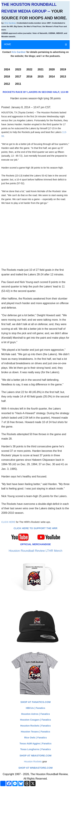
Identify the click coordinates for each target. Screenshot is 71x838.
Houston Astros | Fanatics (35, 714)
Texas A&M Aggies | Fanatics (35, 743)
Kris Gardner (10, 23)
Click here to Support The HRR (35, 528)
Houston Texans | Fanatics (35, 731)
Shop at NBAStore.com (35, 755)
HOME (7, 44)
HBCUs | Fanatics (35, 708)
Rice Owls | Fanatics (35, 737)
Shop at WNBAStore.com (35, 767)
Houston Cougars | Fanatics (35, 719)
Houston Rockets (33, 761)
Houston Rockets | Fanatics (35, 725)
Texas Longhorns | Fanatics (35, 749)
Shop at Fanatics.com (35, 702)
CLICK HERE (8, 522)
